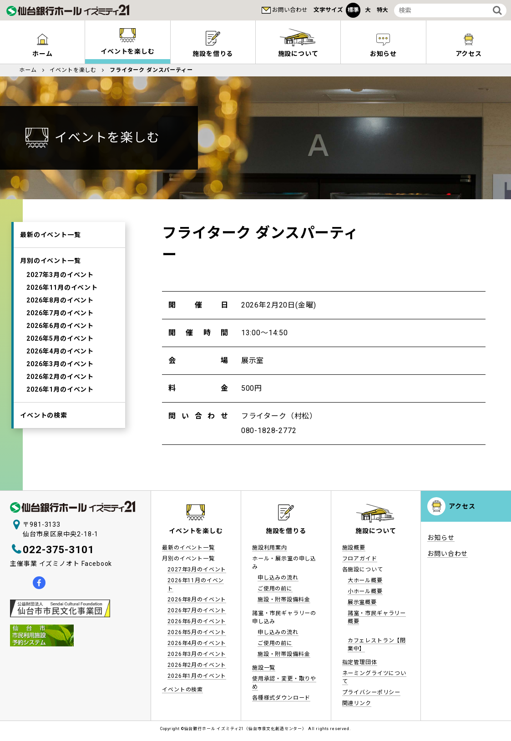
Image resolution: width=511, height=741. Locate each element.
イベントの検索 (43, 415)
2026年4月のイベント (60, 351)
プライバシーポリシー (371, 692)
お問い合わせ (290, 9)
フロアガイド (359, 558)
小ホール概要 (365, 591)
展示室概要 (362, 602)
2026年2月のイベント (60, 376)
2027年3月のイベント (60, 274)
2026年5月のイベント (60, 338)
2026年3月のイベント (60, 364)
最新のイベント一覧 (50, 234)
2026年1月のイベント (60, 389)
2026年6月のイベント (60, 325)
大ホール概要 (365, 580)
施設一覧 (263, 668)
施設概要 (353, 547)
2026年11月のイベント (62, 287)
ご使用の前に (275, 588)
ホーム (42, 53)
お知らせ (383, 53)
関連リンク (356, 703)
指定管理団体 (359, 662)
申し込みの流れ (278, 578)
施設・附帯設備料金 (284, 599)
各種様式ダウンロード (281, 698)
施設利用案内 (269, 547)
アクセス (462, 506)
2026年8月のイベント (60, 300)
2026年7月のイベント (60, 313)
